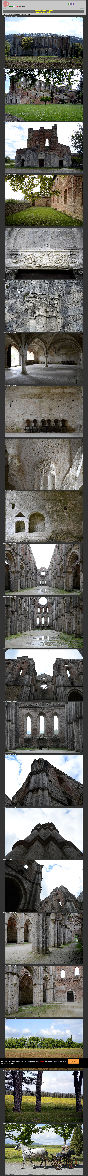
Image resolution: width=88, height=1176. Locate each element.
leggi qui (41, 1061)
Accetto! (73, 1061)
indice (4, 8)
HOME (82, 8)
